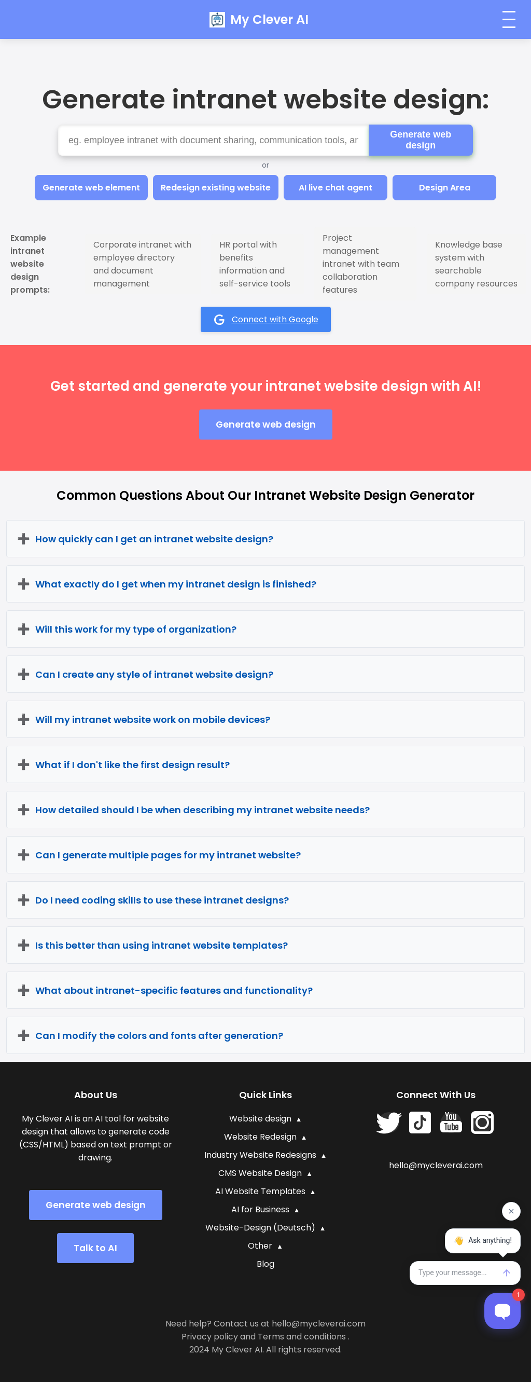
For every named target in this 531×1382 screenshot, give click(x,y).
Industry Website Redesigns (260, 1155)
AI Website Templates (260, 1191)
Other (260, 1246)
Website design (260, 1119)
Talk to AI (95, 1248)
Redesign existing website (216, 188)
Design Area (444, 188)
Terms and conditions (302, 1337)
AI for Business (260, 1209)
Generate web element (91, 188)
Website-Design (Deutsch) (260, 1228)
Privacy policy (209, 1337)
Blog (265, 1264)
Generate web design (420, 139)
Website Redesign (260, 1137)
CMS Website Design (260, 1173)
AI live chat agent (335, 188)
